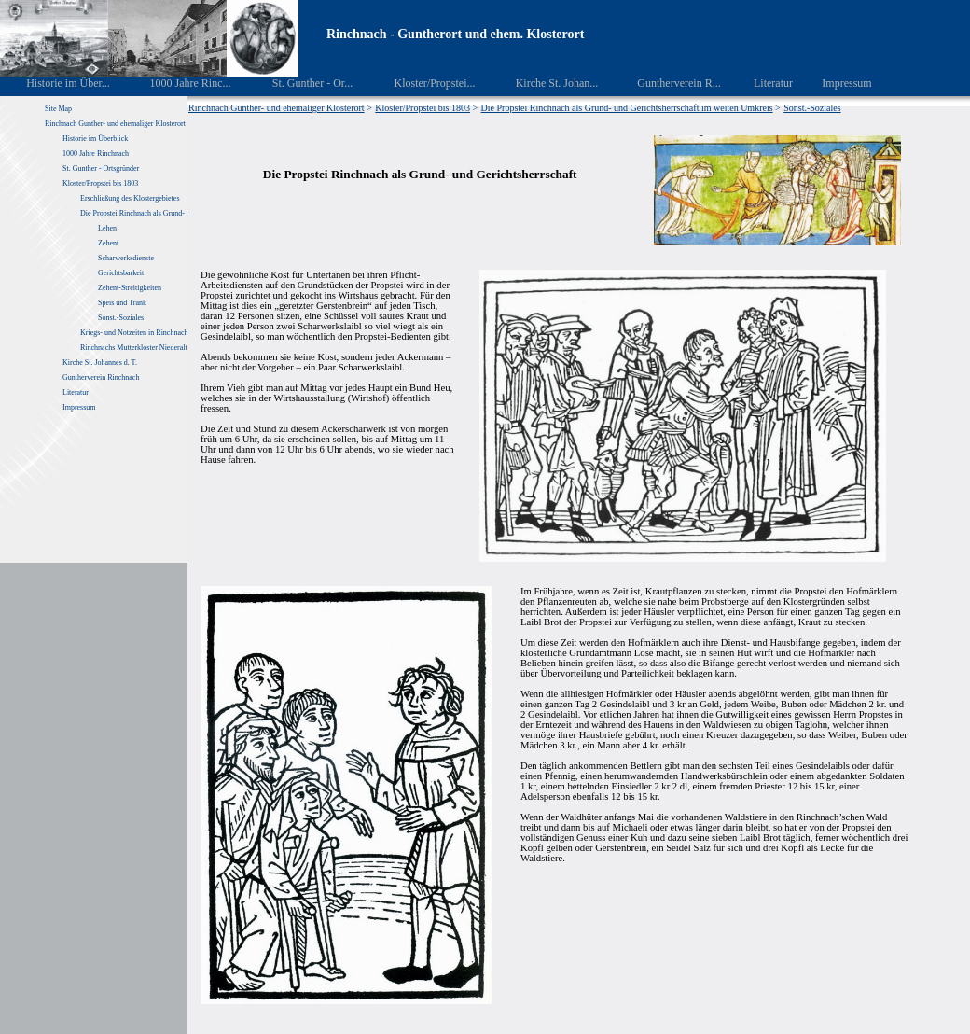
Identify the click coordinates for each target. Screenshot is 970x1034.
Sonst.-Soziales (121, 318)
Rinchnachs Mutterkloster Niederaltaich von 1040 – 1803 (166, 347)
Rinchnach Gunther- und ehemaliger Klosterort (115, 123)
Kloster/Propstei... (421, 83)
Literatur (763, 83)
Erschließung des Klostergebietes (130, 198)
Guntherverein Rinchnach (100, 377)
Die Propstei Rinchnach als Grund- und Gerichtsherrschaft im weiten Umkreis (627, 108)
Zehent (108, 243)
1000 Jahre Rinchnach (95, 153)
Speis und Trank (122, 303)
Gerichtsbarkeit (121, 273)
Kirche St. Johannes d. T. (100, 362)
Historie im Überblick (95, 138)
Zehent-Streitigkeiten (129, 288)
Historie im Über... (55, 83)
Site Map (58, 109)
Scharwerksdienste (126, 258)
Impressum (836, 83)
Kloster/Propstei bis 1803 (100, 183)
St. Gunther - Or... (299, 83)
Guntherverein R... (666, 83)
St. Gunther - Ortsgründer (100, 168)
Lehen (107, 228)
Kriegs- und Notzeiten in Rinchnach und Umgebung (158, 332)
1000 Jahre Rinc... (176, 83)
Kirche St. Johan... (544, 83)
